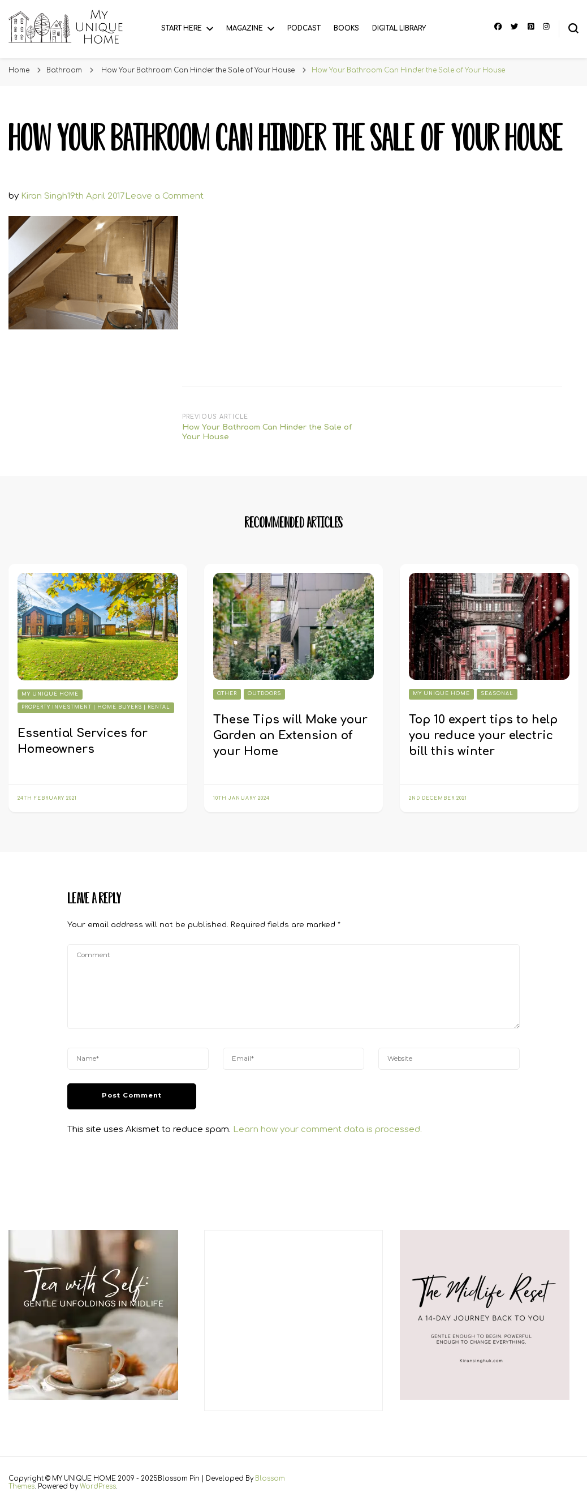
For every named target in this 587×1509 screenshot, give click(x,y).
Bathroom (64, 70)
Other (227, 693)
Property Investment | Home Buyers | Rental (95, 707)
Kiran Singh (44, 196)
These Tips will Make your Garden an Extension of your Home (290, 735)
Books (346, 28)
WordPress (98, 1486)
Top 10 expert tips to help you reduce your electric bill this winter (483, 735)
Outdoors (264, 693)
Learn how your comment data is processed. (327, 1129)
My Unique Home (50, 694)
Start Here (181, 28)
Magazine (244, 28)
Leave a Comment (164, 196)
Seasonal (497, 693)
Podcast (304, 28)
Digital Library (399, 28)
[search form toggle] (573, 28)
